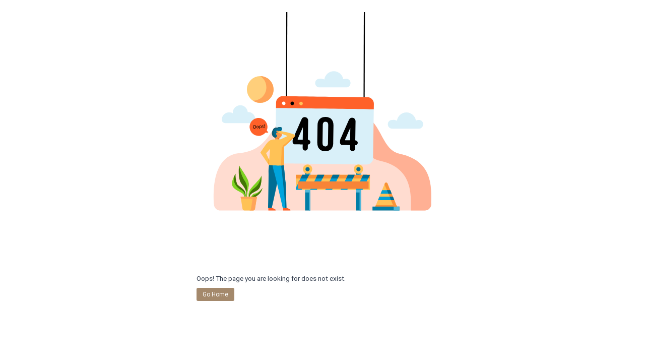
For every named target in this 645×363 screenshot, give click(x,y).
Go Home (215, 294)
